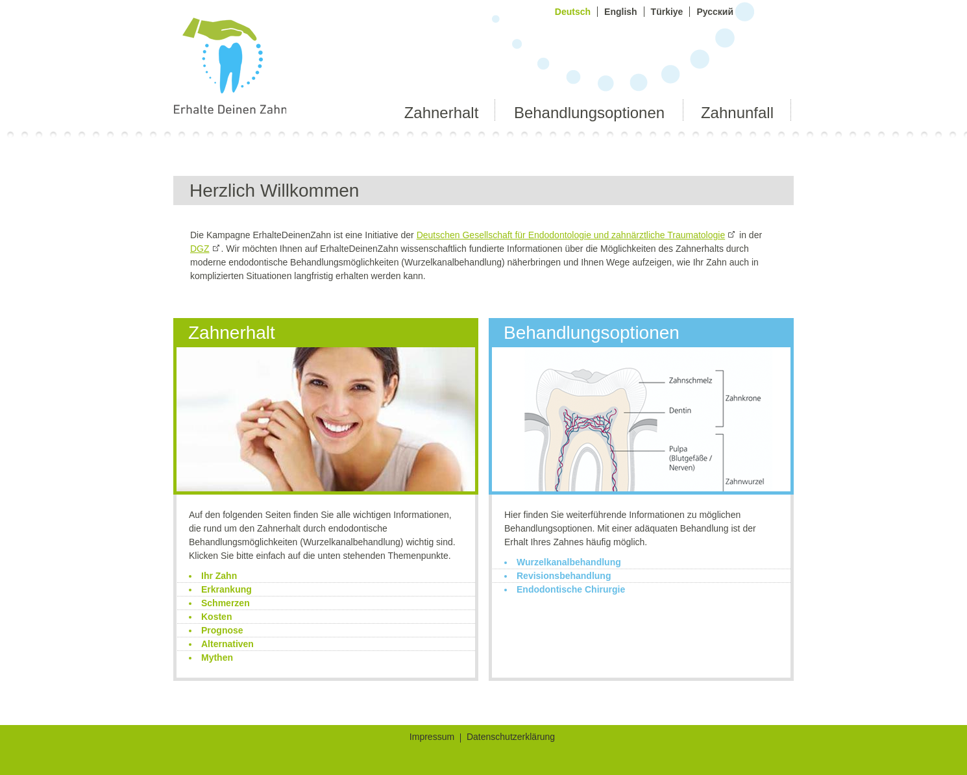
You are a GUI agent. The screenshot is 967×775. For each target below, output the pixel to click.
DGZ (200, 248)
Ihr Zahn (219, 576)
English (620, 11)
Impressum (432, 737)
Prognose (222, 630)
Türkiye (667, 11)
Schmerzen (225, 603)
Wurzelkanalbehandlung (569, 562)
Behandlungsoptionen (589, 112)
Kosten (216, 616)
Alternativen (227, 644)
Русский (714, 11)
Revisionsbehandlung (564, 576)
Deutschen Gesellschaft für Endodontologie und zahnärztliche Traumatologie (571, 235)
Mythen (217, 657)
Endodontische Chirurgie (571, 589)
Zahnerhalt (441, 112)
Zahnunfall (737, 112)
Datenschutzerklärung (511, 737)
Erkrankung (226, 589)
